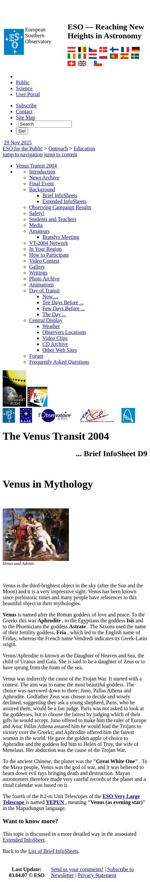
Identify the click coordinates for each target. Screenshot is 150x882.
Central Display (46, 320)
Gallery (37, 267)
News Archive (44, 177)
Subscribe (26, 105)
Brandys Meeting (60, 237)
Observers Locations (64, 332)
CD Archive (55, 344)
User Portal (28, 94)
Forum (36, 356)
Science (24, 88)
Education (84, 148)
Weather (51, 326)
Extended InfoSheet (24, 840)
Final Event (41, 183)
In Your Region (45, 249)
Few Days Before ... (63, 308)
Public (22, 82)
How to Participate (49, 255)
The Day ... (54, 314)
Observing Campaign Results (60, 207)
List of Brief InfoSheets (53, 851)
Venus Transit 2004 (36, 165)
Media (36, 225)
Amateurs (39, 231)
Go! (22, 131)
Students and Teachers (52, 219)
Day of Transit (44, 290)
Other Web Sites (59, 350)
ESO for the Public (23, 148)
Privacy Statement (97, 875)
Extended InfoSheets (64, 201)
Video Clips (55, 338)
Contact (24, 111)
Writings (38, 273)
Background (42, 189)
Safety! (36, 213)
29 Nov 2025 (18, 142)
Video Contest (44, 261)
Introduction (42, 171)
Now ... (50, 296)
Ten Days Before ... (62, 302)
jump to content (60, 154)
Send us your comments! (77, 869)
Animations (41, 284)
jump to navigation (23, 154)
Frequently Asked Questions (59, 362)
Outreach (58, 148)
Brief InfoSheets (59, 195)
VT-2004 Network (48, 243)
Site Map (25, 117)
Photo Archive (44, 278)
